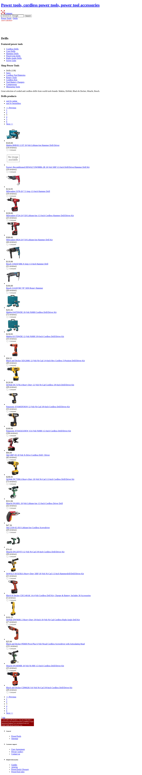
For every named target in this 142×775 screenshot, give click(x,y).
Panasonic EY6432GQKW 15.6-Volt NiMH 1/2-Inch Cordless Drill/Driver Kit (38, 431)
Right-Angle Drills (14, 58)
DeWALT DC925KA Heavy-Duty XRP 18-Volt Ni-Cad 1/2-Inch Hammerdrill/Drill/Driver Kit (45, 574)
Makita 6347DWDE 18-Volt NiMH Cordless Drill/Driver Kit (31, 312)
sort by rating (11, 101)
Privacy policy (17, 752)
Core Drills (10, 51)
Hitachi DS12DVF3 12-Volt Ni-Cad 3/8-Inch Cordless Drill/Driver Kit (35, 552)
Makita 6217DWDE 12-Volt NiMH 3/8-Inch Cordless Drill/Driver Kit (35, 336)
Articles (14, 767)
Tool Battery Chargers (15, 82)
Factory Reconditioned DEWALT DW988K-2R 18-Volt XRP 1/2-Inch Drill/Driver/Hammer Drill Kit (47, 167)
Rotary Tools (11, 77)
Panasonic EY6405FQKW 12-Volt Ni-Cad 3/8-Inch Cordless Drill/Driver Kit (38, 407)
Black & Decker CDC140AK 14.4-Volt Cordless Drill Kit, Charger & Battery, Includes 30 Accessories (48, 595)
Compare (6, 13)
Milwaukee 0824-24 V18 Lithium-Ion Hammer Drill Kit (29, 240)
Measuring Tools (13, 87)
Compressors (11, 84)
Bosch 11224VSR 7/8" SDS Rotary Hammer (24, 288)
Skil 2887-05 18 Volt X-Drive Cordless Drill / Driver (28, 455)
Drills (15, 18)
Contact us (15, 754)
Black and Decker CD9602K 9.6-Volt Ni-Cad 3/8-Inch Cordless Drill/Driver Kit (39, 688)
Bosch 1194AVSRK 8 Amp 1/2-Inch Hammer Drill (27, 264)
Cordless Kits (11, 80)
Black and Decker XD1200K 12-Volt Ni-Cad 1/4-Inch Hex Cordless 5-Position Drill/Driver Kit (45, 361)
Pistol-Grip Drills (13, 56)
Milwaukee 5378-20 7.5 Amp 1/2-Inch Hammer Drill (28, 191)
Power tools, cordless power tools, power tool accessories (50, 5)
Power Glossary (20, 769)
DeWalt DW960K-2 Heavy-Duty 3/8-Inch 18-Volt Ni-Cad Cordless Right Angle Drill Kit (43, 620)
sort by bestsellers (13, 103)
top (4, 717)
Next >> (9, 124)
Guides (14, 765)
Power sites (17, 772)
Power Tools (6, 18)
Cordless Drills (12, 49)
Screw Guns (11, 60)
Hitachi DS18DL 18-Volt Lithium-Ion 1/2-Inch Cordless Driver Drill (34, 503)
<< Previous (11, 108)
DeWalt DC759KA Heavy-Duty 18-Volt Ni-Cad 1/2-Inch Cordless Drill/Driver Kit (40, 479)
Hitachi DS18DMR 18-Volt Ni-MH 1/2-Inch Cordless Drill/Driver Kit (35, 666)
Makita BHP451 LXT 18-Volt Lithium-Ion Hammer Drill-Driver (32, 145)
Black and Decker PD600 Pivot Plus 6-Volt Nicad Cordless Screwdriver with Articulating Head (45, 644)
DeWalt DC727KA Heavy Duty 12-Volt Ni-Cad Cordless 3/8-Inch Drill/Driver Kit (40, 385)
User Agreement (18, 749)
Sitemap (14, 738)
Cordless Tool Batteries (15, 75)
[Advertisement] (48, 28)
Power (16, 736)
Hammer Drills (12, 53)
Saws (8, 73)
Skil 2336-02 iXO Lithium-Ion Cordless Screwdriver (28, 527)
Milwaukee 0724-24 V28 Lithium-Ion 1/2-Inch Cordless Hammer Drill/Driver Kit (40, 215)
